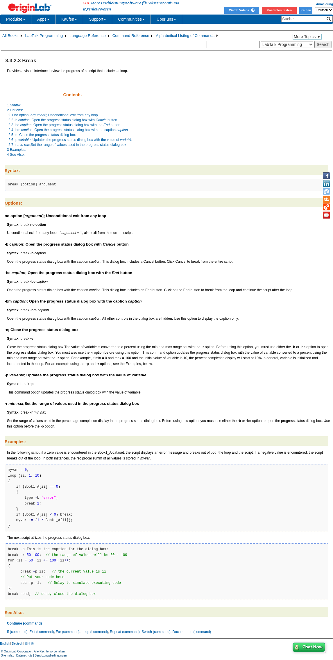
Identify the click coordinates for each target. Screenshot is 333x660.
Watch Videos (241, 10)
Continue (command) (24, 623)
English (5, 643)
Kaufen (305, 10)
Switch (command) (156, 632)
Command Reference (130, 35)
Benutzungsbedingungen (51, 655)
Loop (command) (95, 632)
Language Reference (87, 35)
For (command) (68, 632)
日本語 (29, 643)
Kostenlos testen (279, 10)
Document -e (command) (192, 632)
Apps (43, 19)
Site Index (7, 655)
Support (97, 19)
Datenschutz (24, 655)
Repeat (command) (125, 632)
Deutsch (17, 643)
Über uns (166, 19)
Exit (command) (41, 632)
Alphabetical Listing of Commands (185, 35)
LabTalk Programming (44, 35)
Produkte (15, 19)
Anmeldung (324, 4)
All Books (10, 35)
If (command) (17, 632)
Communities (131, 19)
